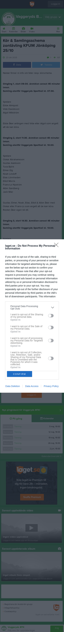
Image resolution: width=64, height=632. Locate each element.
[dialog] (32, 316)
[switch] (51, 315)
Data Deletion (12, 386)
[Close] (57, 246)
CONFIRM (19, 374)
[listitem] (32, 307)
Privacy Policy (51, 386)
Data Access (31, 386)
